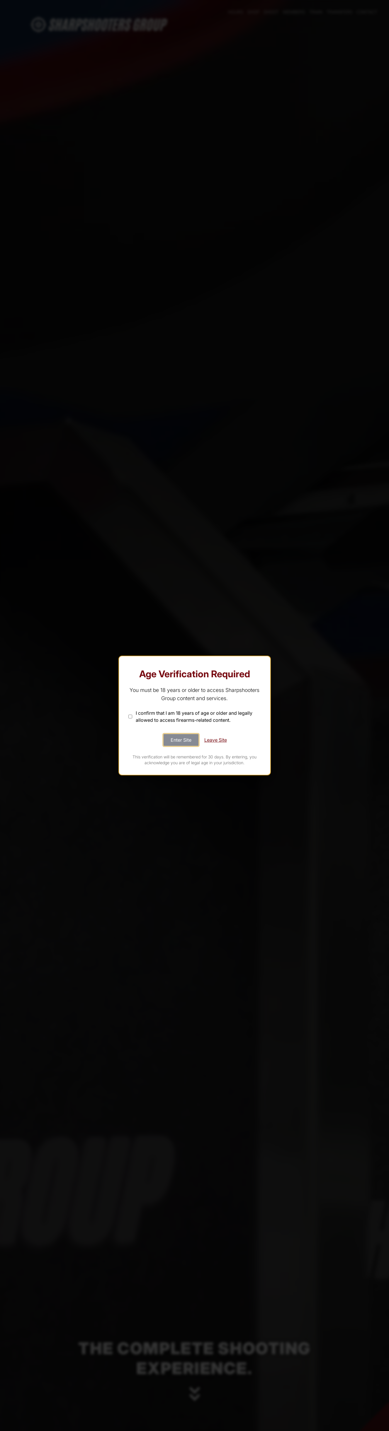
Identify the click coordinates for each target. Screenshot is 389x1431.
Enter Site (181, 740)
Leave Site (215, 740)
